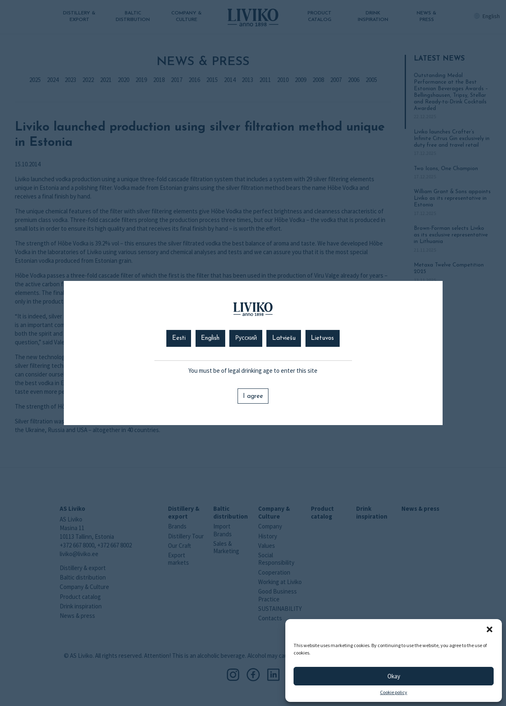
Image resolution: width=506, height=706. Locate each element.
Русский (246, 338)
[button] (489, 629)
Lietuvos (322, 338)
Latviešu (284, 338)
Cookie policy (393, 692)
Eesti (179, 338)
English (210, 338)
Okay (393, 676)
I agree (253, 396)
